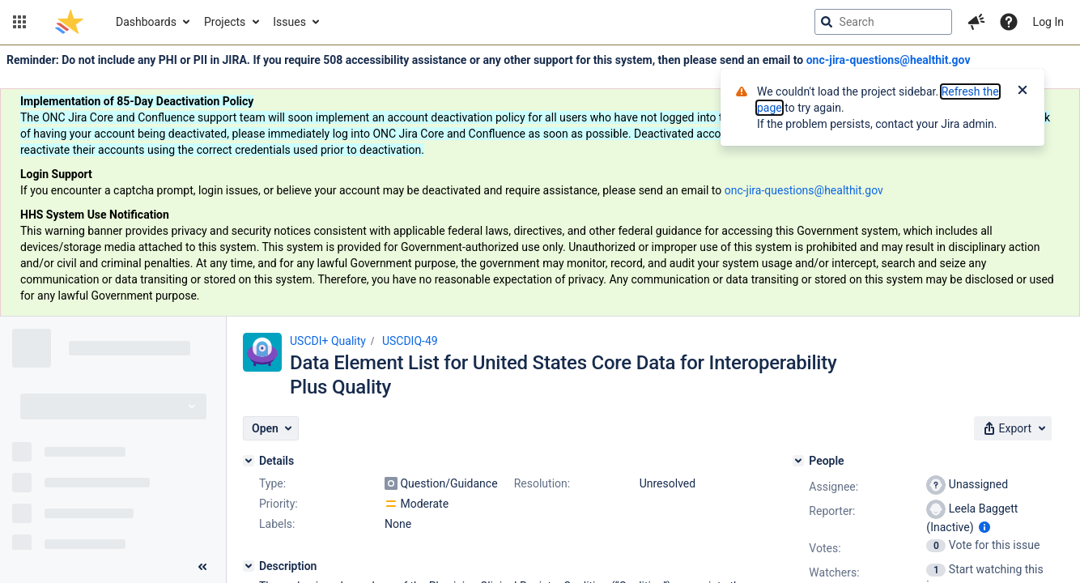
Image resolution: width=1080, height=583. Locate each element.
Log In (1048, 21)
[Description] (248, 566)
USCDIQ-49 (410, 340)
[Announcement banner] (540, 181)
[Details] (248, 460)
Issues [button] (289, 21)
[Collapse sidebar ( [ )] (202, 567)
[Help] (1009, 22)
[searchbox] (883, 22)
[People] (798, 460)
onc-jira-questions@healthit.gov (888, 59)
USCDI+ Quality (328, 340)
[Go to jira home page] (69, 22)
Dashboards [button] (146, 21)
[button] (19, 22)
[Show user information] (984, 527)
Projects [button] (224, 21)
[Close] (1022, 91)
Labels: (277, 523)
